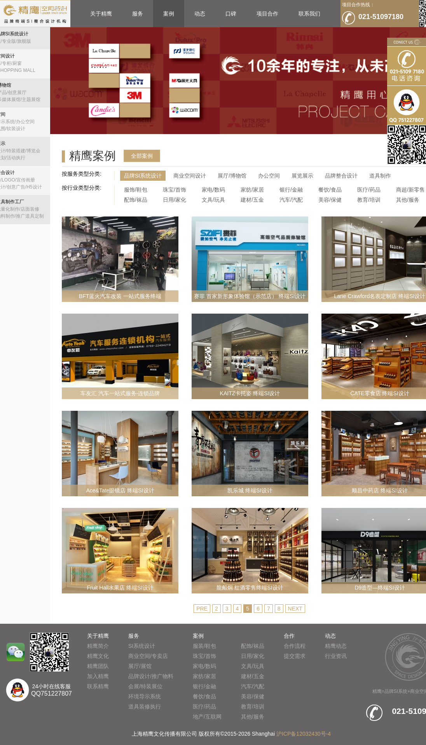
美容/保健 (330, 200)
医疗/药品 (369, 190)
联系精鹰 (98, 686)
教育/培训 (369, 200)
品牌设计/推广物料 (150, 676)
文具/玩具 (213, 200)
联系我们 (309, 13)
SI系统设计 (141, 646)
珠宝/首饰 (174, 190)
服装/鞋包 (204, 646)
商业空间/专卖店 (148, 656)
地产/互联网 (207, 717)
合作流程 (295, 646)
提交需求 (295, 656)
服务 (137, 13)
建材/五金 (252, 200)
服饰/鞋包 (135, 190)
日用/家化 (174, 200)
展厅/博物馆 (232, 176)
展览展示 (302, 176)
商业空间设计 (189, 176)
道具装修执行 (144, 706)
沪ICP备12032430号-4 (303, 734)
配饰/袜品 (135, 200)
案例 (168, 13)
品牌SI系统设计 (143, 176)
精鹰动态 (336, 646)
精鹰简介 (98, 646)
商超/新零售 (410, 190)
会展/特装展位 (145, 686)
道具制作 (380, 176)
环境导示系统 (144, 696)
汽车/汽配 (291, 200)
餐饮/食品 (330, 190)
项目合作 (267, 13)
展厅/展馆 (140, 666)
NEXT (295, 608)
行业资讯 (336, 656)
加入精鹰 (98, 676)
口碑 (230, 13)
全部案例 (142, 156)
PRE (202, 608)
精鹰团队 (98, 666)
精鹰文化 (98, 656)
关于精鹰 (101, 13)
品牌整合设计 (341, 176)
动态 (199, 13)
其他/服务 (407, 200)
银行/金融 (291, 190)
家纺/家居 (252, 190)
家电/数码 (213, 190)
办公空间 (269, 176)
